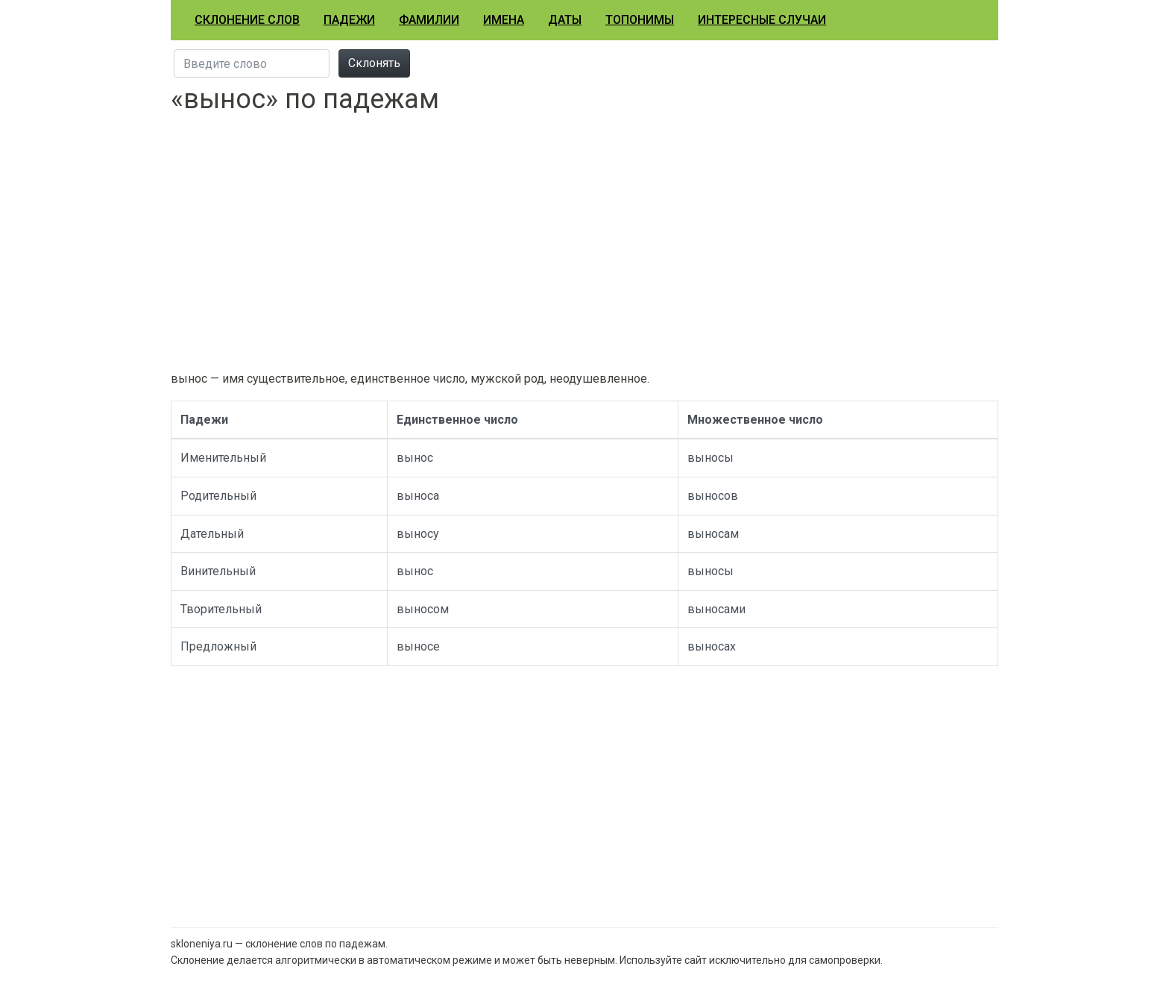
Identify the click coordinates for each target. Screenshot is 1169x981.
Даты (565, 20)
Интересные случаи (762, 20)
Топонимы (639, 20)
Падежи (349, 20)
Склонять (374, 63)
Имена (503, 20)
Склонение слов (247, 20)
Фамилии (429, 20)
